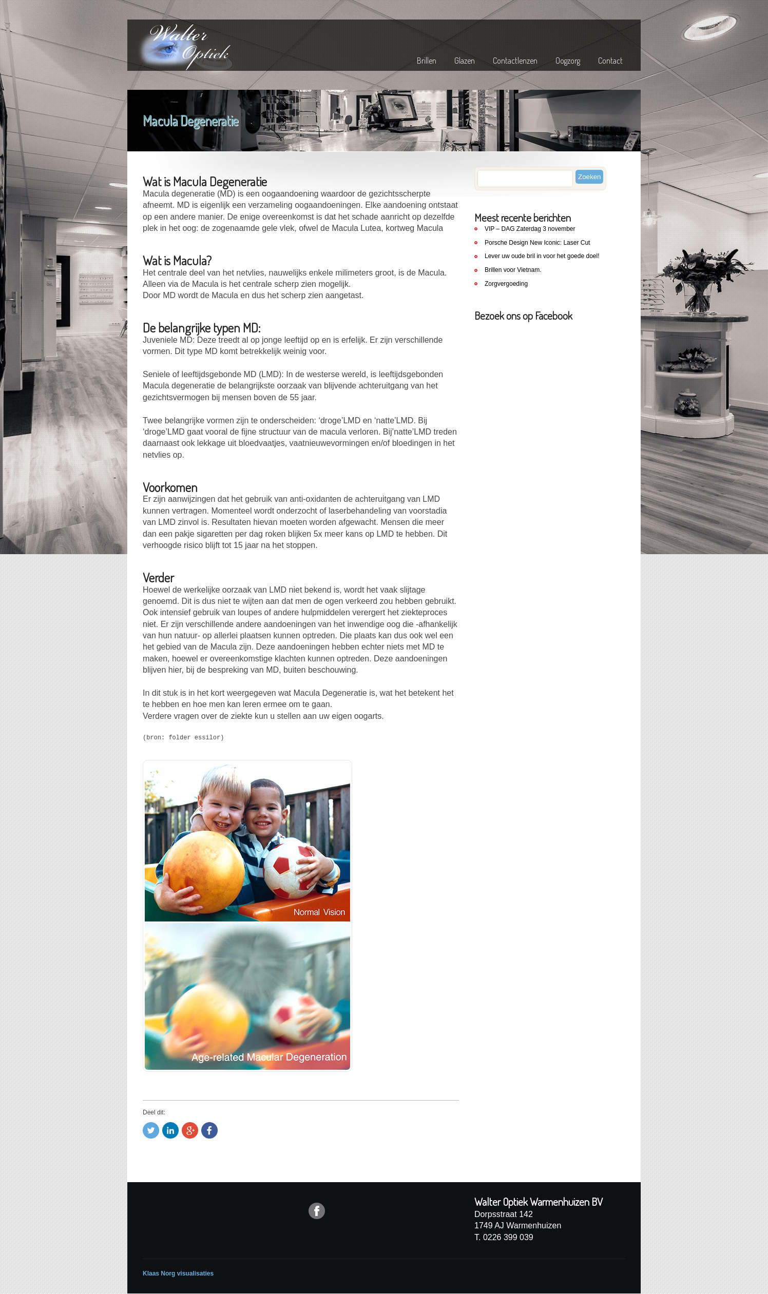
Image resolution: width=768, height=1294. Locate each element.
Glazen (464, 60)
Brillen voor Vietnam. (513, 269)
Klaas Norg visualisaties (178, 1273)
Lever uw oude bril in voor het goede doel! (542, 256)
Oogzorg (567, 60)
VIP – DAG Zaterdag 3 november (530, 228)
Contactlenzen (515, 60)
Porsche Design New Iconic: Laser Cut (537, 242)
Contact (610, 60)
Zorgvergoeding (506, 283)
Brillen (426, 60)
